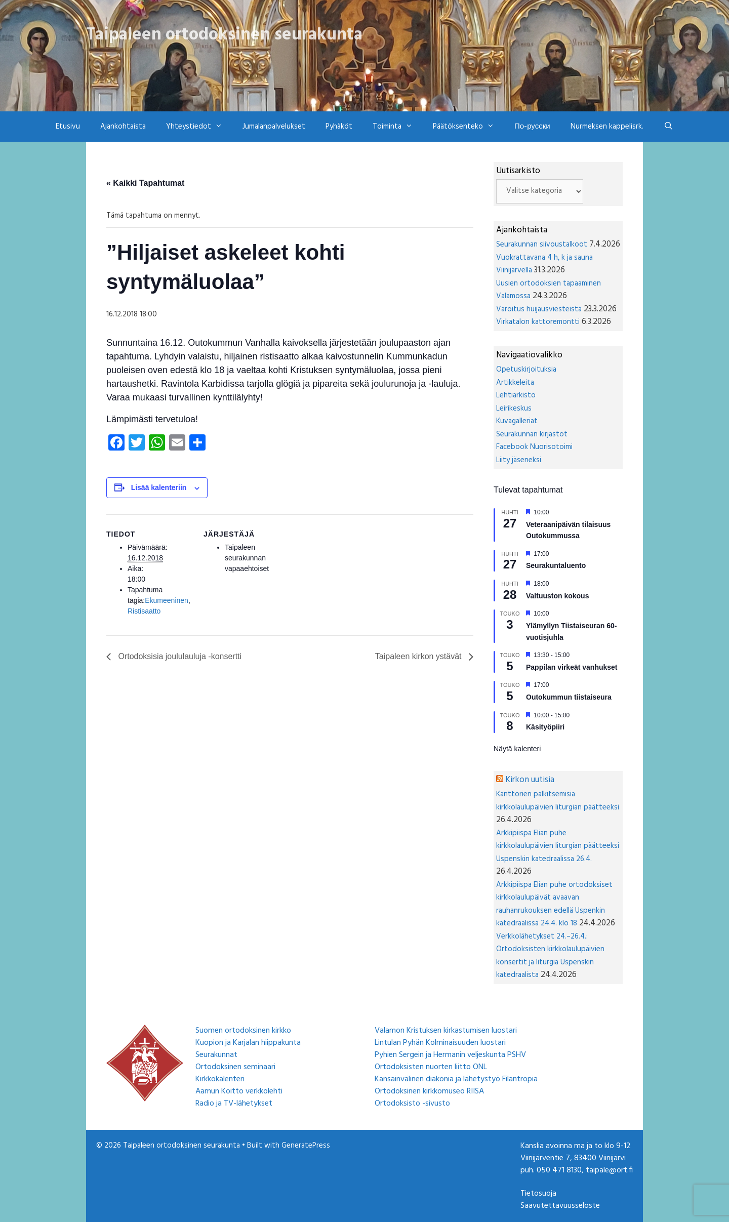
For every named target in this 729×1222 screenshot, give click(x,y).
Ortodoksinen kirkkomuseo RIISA (429, 1091)
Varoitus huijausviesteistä (539, 309)
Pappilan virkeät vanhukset (572, 667)
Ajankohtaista (123, 126)
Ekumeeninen (166, 600)
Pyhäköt (339, 126)
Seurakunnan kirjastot (532, 434)
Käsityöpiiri (545, 727)
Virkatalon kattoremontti (538, 322)
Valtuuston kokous (557, 596)
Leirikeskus (514, 408)
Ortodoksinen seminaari (235, 1067)
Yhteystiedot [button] (199, 126)
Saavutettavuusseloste (560, 1205)
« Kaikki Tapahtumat (145, 183)
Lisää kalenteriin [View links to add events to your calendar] (159, 487)
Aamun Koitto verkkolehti (238, 1091)
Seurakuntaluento (556, 565)
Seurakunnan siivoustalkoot (541, 244)
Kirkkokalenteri (220, 1079)
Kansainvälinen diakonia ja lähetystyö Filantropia (456, 1079)
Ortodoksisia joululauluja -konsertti (178, 656)
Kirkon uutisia (529, 780)
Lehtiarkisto (516, 395)
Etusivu (68, 126)
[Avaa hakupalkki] (668, 126)
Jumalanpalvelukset (273, 126)
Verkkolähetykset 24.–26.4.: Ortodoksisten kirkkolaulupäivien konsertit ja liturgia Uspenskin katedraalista (550, 956)
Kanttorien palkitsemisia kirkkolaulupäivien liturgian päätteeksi (557, 800)
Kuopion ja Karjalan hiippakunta (248, 1042)
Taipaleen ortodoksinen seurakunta (224, 35)
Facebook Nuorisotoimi (534, 447)
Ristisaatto (144, 611)
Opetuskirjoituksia (526, 369)
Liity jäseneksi (518, 460)
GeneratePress (305, 1145)
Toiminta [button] (398, 126)
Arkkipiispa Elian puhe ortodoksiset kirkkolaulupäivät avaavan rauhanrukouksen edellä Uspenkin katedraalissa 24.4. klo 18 (554, 904)
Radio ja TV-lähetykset (233, 1103)
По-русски (532, 126)
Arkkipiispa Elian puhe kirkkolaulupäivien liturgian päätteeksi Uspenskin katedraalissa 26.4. (557, 846)
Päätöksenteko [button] (468, 126)
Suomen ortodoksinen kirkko (243, 1030)
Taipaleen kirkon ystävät (419, 656)
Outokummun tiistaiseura (569, 697)
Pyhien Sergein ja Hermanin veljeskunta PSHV (450, 1055)
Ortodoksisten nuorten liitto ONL (431, 1067)
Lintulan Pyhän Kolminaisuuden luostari (440, 1042)
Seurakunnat (216, 1055)
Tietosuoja (538, 1193)
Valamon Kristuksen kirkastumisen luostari (446, 1030)
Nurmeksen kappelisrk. (607, 126)
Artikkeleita (515, 383)
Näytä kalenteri (517, 749)
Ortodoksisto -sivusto (412, 1103)
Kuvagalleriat (517, 421)
